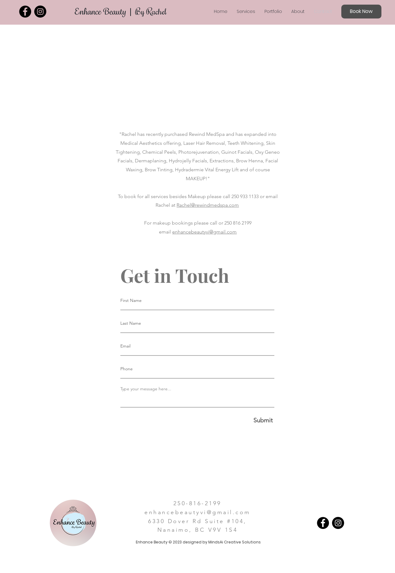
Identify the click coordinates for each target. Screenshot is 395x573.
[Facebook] (25, 12)
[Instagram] (40, 12)
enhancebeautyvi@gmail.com (204, 232)
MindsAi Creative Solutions (234, 542)
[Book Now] (361, 11)
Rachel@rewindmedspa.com (208, 205)
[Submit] (197, 420)
